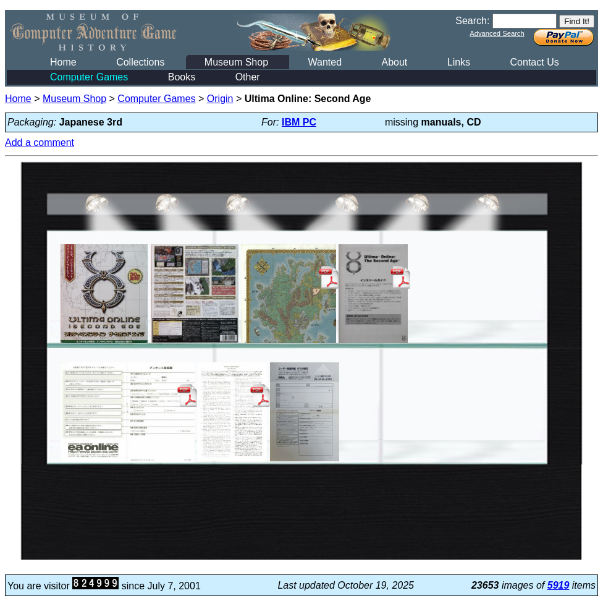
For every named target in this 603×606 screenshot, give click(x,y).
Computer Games (89, 77)
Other (247, 77)
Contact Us (534, 62)
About (394, 62)
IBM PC (299, 122)
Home (63, 62)
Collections (140, 62)
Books (181, 77)
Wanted (325, 62)
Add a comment (39, 142)
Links (458, 62)
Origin (220, 98)
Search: (472, 20)
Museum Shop (236, 62)
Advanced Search (497, 33)
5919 (558, 585)
